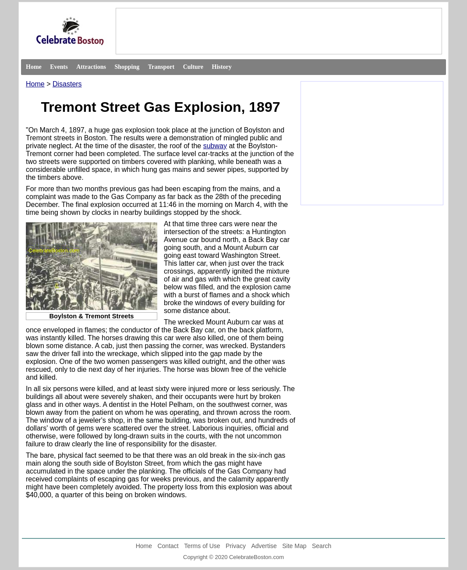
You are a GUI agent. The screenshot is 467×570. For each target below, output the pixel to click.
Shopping (126, 67)
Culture (193, 67)
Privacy (236, 545)
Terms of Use (202, 545)
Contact (167, 545)
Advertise (263, 545)
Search (321, 545)
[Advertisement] (278, 30)
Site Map (294, 545)
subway (215, 146)
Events (58, 67)
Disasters (67, 84)
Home (34, 67)
